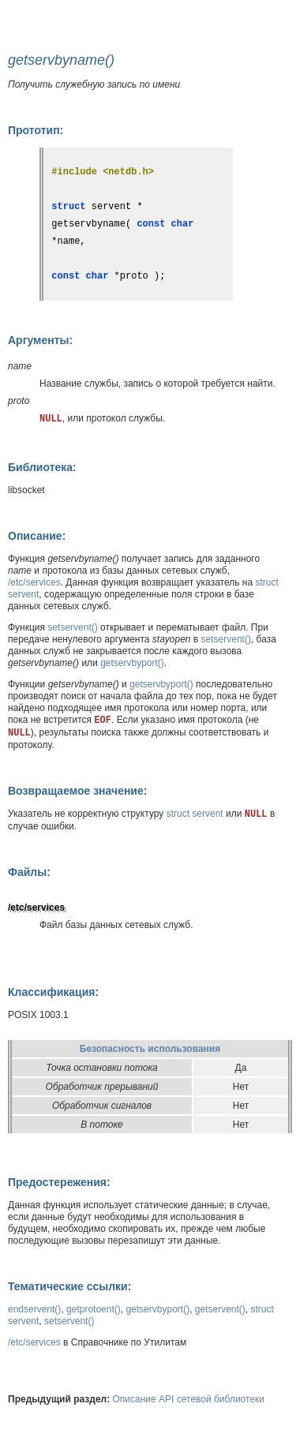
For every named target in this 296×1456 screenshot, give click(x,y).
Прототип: (35, 130)
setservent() (72, 627)
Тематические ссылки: (69, 1286)
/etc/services (34, 582)
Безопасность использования (150, 1048)
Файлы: (29, 872)
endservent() (34, 1309)
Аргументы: (40, 340)
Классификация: (53, 992)
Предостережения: (59, 1182)
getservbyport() (132, 662)
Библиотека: (42, 467)
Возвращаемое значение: (77, 790)
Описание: (37, 536)
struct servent (195, 813)
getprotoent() (93, 1309)
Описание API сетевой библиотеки (189, 1399)
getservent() (220, 1309)
